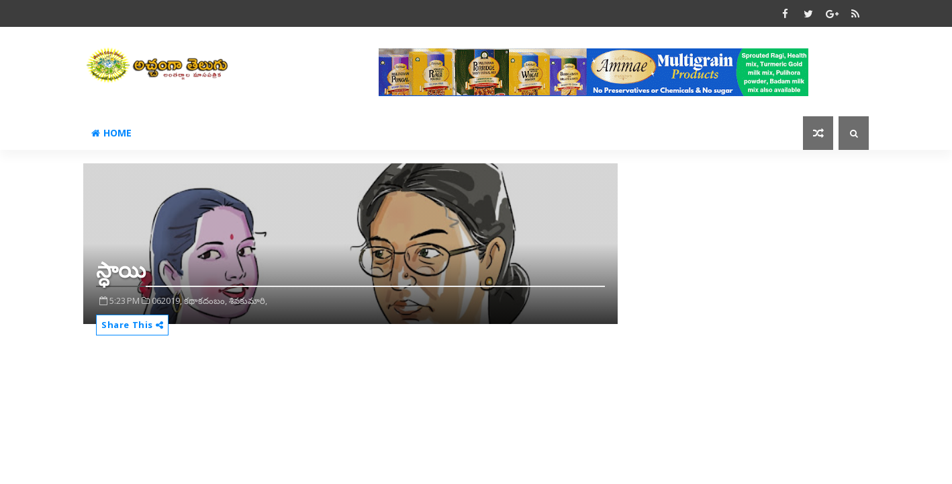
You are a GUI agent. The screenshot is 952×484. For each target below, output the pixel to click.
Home (111, 132)
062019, (167, 300)
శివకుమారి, (248, 300)
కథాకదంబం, (205, 300)
